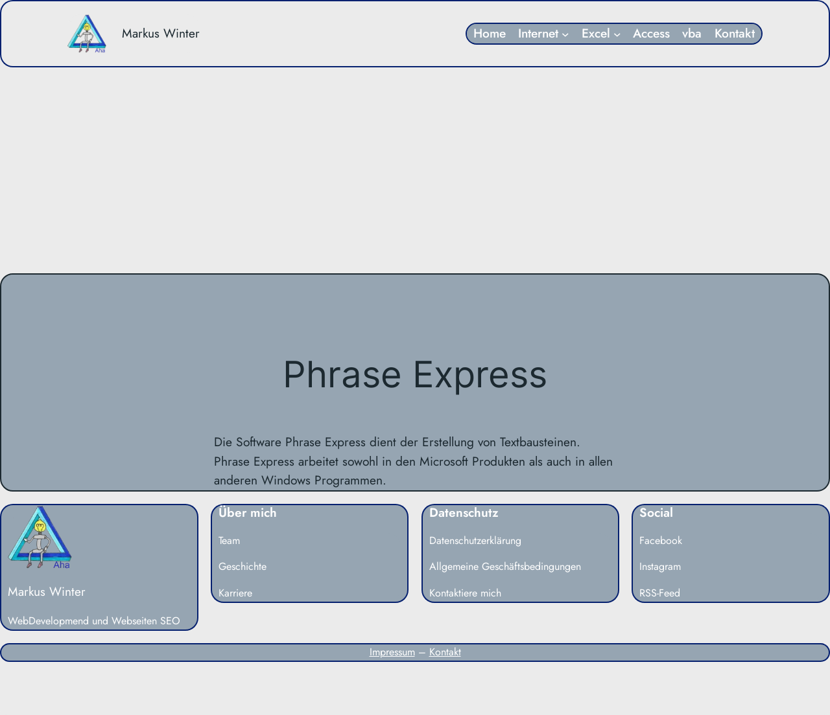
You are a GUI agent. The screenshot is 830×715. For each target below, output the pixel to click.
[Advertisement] (415, 170)
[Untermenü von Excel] (617, 34)
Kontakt (445, 651)
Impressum (392, 651)
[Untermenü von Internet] (565, 34)
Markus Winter (161, 33)
